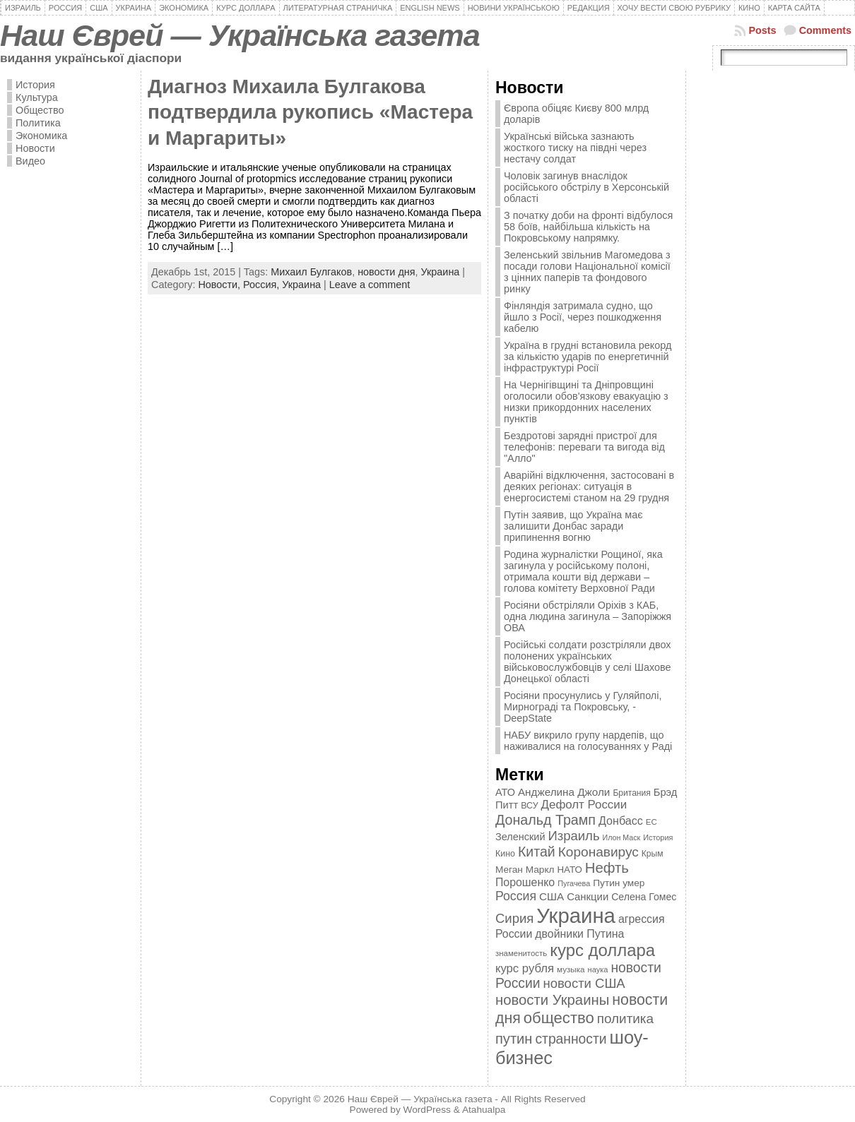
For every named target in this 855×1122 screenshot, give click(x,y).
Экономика (41, 135)
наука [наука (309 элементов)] (598, 969)
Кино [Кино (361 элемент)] (505, 854)
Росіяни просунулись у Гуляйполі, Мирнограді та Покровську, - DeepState (582, 707)
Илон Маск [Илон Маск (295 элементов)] (622, 837)
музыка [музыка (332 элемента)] (571, 969)
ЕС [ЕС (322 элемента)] (651, 822)
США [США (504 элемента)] (551, 896)
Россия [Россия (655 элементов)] (515, 896)
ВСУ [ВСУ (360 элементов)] (529, 806)
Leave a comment (369, 284)
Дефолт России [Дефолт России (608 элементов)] (584, 804)
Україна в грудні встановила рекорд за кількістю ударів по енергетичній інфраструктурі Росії (587, 357)
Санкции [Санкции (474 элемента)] (587, 896)
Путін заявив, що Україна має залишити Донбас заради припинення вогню (573, 526)
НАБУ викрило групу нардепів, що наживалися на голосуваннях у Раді (588, 740)
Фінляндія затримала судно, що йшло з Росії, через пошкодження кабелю (582, 317)
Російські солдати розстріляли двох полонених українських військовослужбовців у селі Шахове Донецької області (587, 661)
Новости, (220, 284)
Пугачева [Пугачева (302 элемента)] (574, 883)
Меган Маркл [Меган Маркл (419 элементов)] (525, 869)
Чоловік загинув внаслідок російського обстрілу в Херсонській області (586, 187)
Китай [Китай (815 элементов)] (536, 851)
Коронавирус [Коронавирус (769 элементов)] (598, 852)
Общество (40, 110)
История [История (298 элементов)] (658, 837)
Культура (37, 97)
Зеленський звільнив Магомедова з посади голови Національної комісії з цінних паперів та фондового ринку (587, 271)
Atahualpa (484, 1109)
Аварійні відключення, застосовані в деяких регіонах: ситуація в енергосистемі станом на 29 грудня (589, 486)
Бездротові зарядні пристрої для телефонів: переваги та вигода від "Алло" (584, 447)
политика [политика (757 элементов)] (625, 1018)
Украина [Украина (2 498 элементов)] (575, 915)
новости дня (386, 271)
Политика (38, 123)
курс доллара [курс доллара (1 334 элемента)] (602, 950)
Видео (30, 161)
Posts (762, 30)
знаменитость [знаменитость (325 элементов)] (521, 953)
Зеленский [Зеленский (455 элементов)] (520, 836)
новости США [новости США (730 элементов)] (584, 983)
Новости (35, 148)
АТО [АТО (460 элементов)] (505, 792)
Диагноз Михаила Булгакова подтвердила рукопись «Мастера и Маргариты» (310, 112)
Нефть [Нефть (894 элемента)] (607, 868)
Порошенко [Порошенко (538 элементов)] (525, 882)
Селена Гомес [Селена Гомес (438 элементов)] (643, 896)
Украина (440, 271)
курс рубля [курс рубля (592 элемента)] (524, 968)
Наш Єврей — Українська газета (240, 35)
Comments (825, 30)
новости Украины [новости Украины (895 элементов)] (552, 1000)
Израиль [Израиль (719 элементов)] (573, 835)
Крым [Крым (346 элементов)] (653, 854)
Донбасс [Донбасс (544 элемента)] (620, 820)
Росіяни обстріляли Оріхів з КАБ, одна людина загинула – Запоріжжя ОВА (587, 616)
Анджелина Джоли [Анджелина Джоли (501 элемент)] (564, 792)
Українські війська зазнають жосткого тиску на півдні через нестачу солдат (575, 148)
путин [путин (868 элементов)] (513, 1038)
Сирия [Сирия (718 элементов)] (514, 918)
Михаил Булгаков (311, 271)
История (35, 84)
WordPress (427, 1109)
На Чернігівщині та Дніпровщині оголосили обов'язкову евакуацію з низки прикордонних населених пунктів (586, 401)
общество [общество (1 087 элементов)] (559, 1018)
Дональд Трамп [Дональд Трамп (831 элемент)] (545, 820)
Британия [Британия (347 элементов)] (631, 793)
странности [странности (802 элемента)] (570, 1039)
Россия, (262, 284)
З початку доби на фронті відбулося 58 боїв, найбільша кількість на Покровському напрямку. (588, 227)
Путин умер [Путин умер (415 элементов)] (618, 883)
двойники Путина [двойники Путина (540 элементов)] (579, 934)
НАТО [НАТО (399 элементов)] (570, 869)
